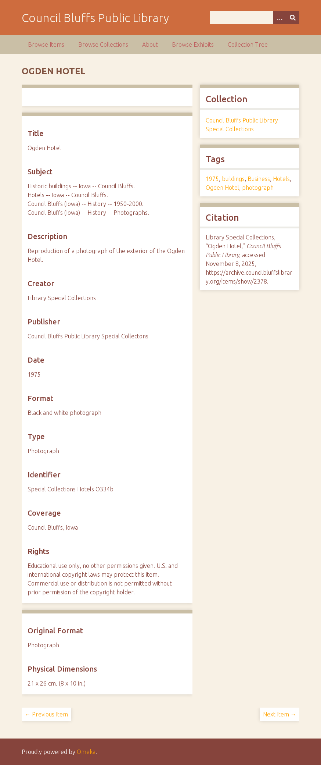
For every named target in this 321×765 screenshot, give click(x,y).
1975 (212, 178)
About (150, 44)
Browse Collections (103, 44)
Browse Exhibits (193, 44)
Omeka (86, 751)
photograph (258, 187)
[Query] (254, 17)
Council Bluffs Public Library (95, 17)
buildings (233, 178)
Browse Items (46, 44)
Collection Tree (248, 44)
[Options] (279, 17)
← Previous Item (46, 714)
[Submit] (292, 17)
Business (259, 178)
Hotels (281, 178)
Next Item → (279, 714)
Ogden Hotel (222, 187)
